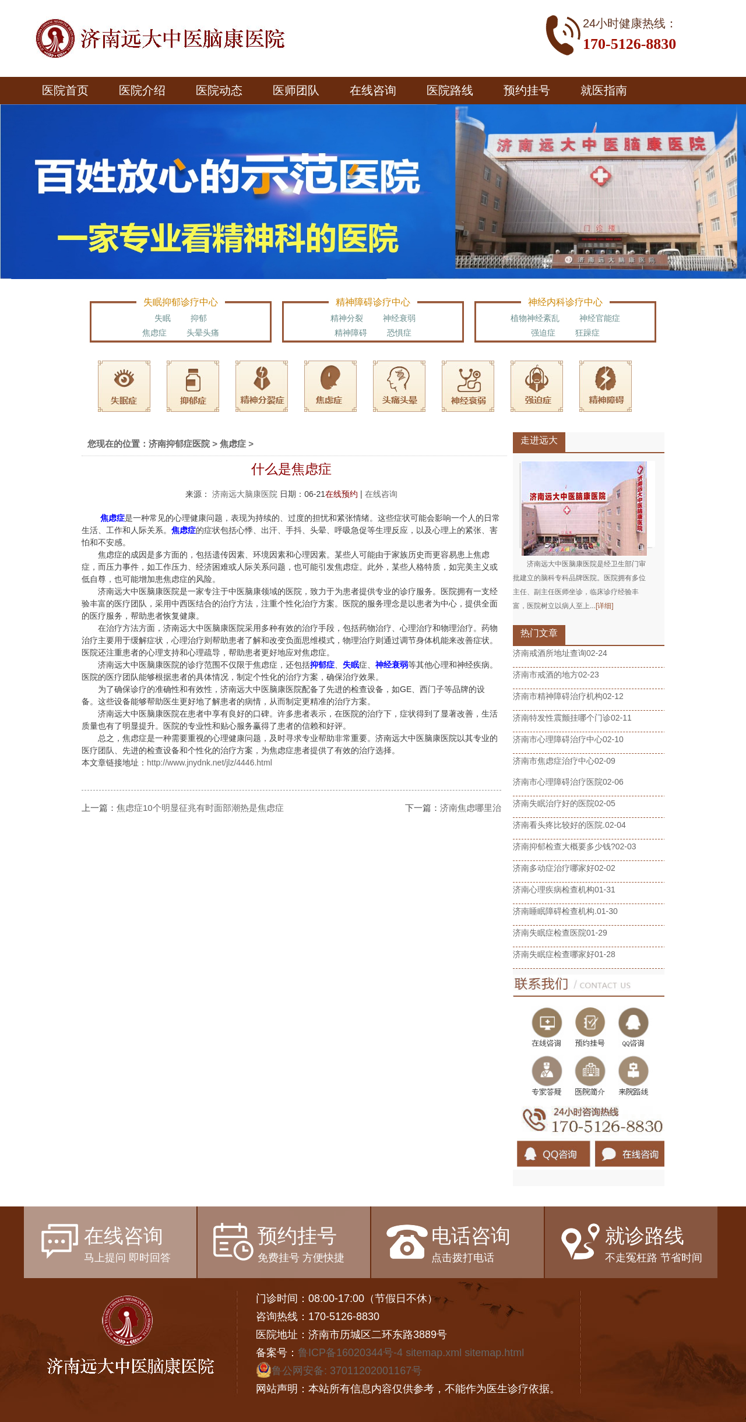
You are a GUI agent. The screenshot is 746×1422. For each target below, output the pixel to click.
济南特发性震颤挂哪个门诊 (562, 717)
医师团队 (296, 90)
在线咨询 (373, 90)
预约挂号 (527, 90)
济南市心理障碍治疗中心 (558, 739)
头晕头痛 (202, 332)
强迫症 (543, 332)
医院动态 (219, 90)
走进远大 (539, 440)
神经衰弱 (399, 318)
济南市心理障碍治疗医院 (558, 781)
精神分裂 (346, 318)
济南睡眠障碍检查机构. (555, 911)
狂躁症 (587, 332)
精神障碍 (351, 332)
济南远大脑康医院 (246, 494)
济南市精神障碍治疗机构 (558, 696)
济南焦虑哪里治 (470, 808)
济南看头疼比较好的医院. (559, 825)
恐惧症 (399, 332)
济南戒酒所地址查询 (549, 653)
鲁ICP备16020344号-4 (350, 1353)
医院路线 (450, 90)
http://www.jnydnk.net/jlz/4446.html (209, 762)
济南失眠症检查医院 (549, 932)
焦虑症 (154, 332)
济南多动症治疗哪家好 (553, 868)
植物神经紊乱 (535, 318)
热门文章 (539, 633)
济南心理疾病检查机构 (553, 889)
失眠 (162, 318)
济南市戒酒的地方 (545, 674)
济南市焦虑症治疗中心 (553, 760)
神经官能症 (599, 318)
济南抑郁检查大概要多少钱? (564, 846)
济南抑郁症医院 (179, 444)
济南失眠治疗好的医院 (553, 803)
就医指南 (603, 90)
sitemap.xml (434, 1353)
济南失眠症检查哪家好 (553, 954)
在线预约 (341, 494)
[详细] (605, 606)
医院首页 (65, 90)
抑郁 (199, 318)
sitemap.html (494, 1353)
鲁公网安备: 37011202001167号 (339, 1371)
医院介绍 (142, 90)
